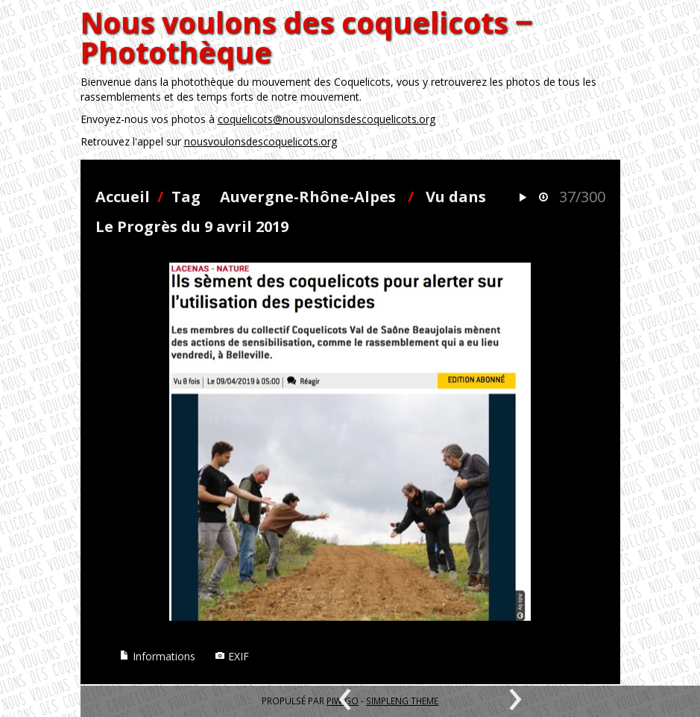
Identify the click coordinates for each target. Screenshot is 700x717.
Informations (157, 656)
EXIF (232, 656)
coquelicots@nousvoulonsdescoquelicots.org (326, 119)
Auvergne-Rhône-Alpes (308, 197)
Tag (186, 197)
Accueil (122, 197)
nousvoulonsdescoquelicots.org (260, 141)
